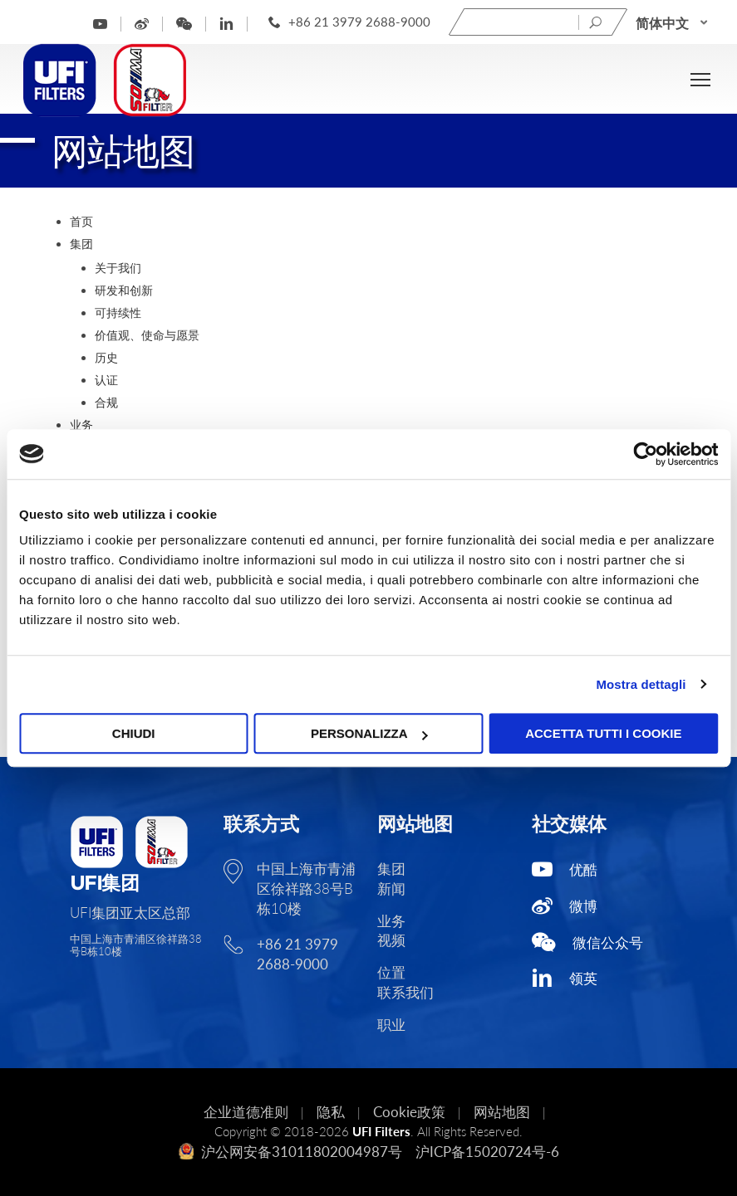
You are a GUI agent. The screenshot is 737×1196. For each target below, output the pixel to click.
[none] (672, 22)
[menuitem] (672, 22)
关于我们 (118, 268)
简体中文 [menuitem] (663, 22)
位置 (391, 972)
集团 (81, 244)
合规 (106, 402)
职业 (391, 1024)
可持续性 (118, 312)
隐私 (331, 1111)
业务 (81, 424)
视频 (391, 940)
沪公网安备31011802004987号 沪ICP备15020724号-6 (369, 1151)
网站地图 (502, 1111)
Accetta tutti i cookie (603, 733)
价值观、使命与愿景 (147, 335)
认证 (106, 380)
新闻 (391, 888)
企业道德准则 (246, 1111)
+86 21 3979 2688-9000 (360, 21)
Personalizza (369, 733)
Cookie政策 (409, 1111)
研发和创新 (124, 290)
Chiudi (133, 733)
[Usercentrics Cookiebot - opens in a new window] (645, 454)
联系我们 (405, 992)
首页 (81, 221)
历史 (106, 357)
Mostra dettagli (640, 684)
